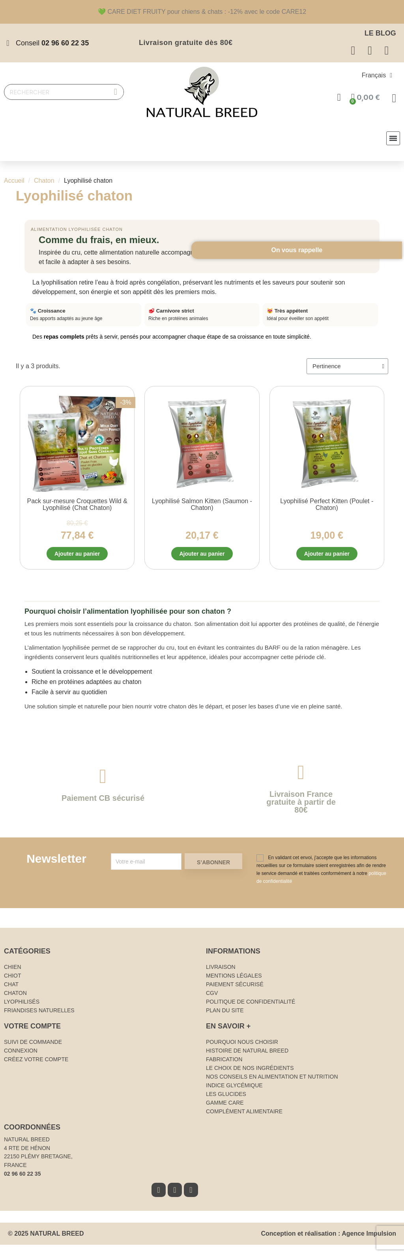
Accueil (14, 180)
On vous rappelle (380, 328)
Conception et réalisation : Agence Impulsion (328, 1236)
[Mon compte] (340, 97)
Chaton (44, 180)
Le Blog (380, 33)
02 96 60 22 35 (22, 1176)
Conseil (52, 43)
